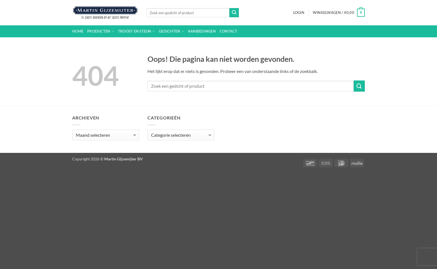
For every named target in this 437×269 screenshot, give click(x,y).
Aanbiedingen (202, 31)
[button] (298, 12)
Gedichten (171, 31)
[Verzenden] (234, 13)
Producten (100, 31)
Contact (228, 31)
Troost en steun (136, 31)
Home (77, 31)
